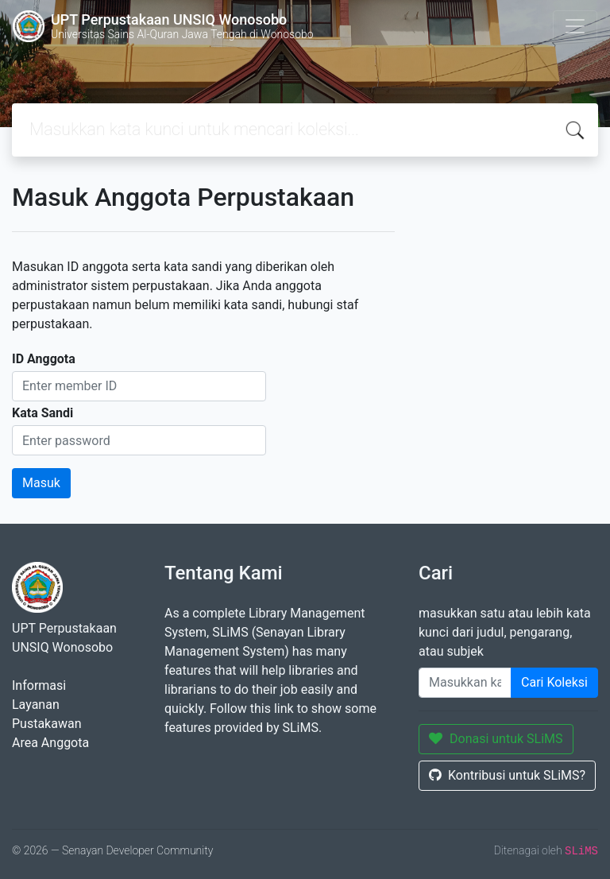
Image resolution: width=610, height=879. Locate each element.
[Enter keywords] (465, 683)
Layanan (36, 704)
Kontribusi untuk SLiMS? (507, 775)
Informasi (39, 685)
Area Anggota (50, 742)
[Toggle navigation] (575, 26)
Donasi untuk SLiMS (496, 738)
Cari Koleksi (554, 682)
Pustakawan (46, 723)
